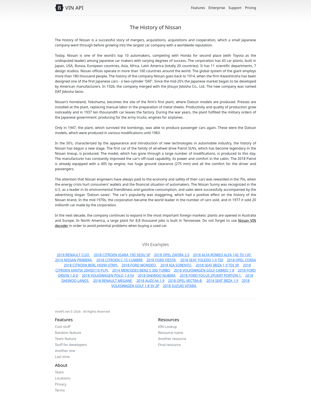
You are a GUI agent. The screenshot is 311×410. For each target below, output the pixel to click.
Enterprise (216, 7)
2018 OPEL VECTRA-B (185, 280)
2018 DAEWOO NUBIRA (157, 275)
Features (198, 7)
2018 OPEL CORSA (241, 260)
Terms (60, 390)
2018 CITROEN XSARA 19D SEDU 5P (122, 254)
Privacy (60, 384)
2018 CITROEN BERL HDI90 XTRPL (91, 265)
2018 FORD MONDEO (139, 265)
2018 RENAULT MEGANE (113, 280)
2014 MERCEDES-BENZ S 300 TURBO (141, 270)
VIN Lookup (167, 326)
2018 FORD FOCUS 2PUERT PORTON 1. (211, 275)
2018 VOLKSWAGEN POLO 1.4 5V (108, 275)
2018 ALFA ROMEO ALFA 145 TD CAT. (222, 254)
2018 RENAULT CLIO (73, 254)
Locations (62, 378)
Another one (65, 350)
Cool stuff (62, 326)
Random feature (68, 332)
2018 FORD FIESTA (161, 260)
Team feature (65, 338)
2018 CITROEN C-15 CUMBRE (119, 260)
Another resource (172, 338)
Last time (62, 356)
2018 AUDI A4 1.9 (150, 280)
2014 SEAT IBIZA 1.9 (222, 280)
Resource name (170, 332)
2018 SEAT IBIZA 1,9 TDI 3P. (217, 265)
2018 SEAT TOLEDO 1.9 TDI (201, 260)
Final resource (169, 344)
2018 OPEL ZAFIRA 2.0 (171, 254)
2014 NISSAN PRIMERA (74, 260)
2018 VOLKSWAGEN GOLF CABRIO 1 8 (204, 270)
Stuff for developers (71, 344)
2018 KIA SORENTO (176, 265)
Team (59, 372)
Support (234, 7)
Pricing (250, 7)
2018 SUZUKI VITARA (180, 285)
